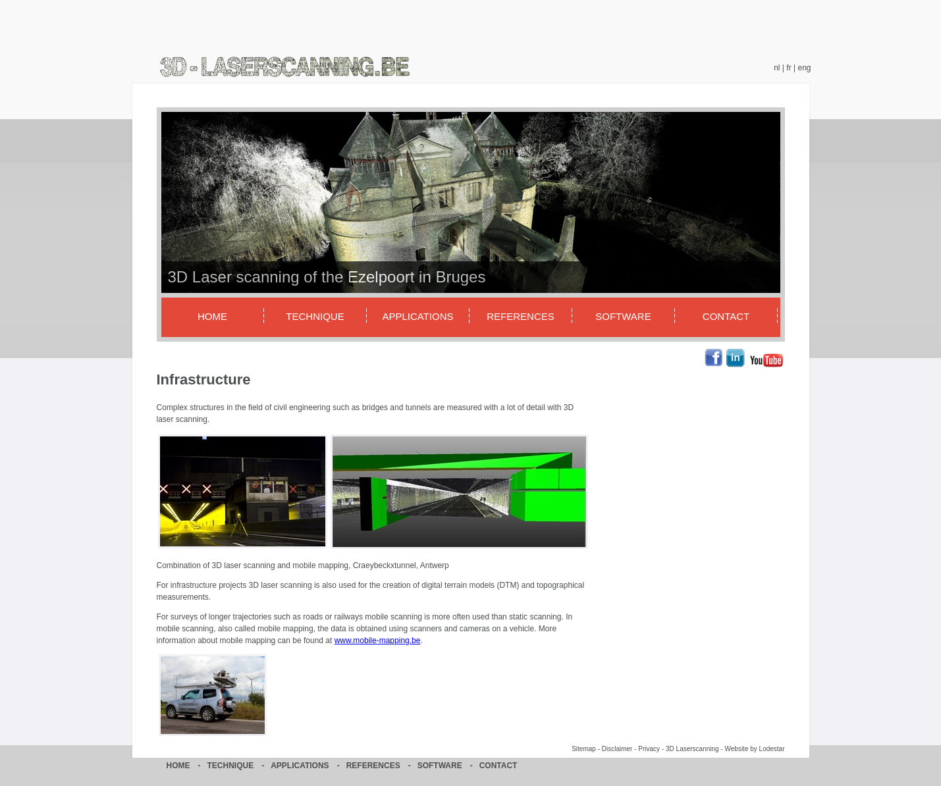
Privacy (649, 748)
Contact (726, 316)
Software (623, 316)
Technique (315, 316)
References (520, 316)
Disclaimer (617, 748)
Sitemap (584, 748)
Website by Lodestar (755, 748)
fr (788, 67)
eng (804, 67)
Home (212, 316)
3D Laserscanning (692, 748)
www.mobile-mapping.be (378, 640)
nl (777, 67)
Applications (417, 316)
